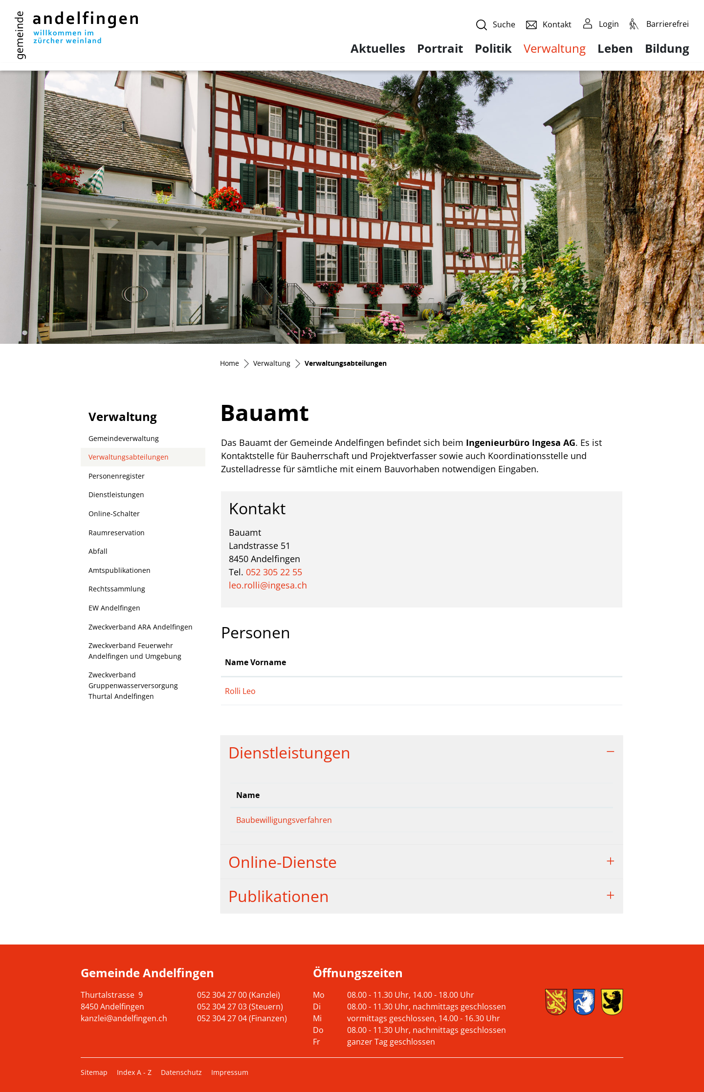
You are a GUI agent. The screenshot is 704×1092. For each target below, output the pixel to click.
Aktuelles (378, 48)
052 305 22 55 (274, 572)
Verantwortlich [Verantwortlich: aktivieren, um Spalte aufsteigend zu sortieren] (437, 795)
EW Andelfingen (114, 607)
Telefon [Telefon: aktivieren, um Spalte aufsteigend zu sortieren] (535, 795)
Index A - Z (134, 1072)
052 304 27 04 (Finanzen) (242, 1018)
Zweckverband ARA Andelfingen (140, 626)
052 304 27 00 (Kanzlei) (238, 994)
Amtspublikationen (119, 570)
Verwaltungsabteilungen (128, 459)
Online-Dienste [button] (282, 861)
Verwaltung (555, 48)
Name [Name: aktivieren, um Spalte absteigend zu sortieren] (248, 795)
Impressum (229, 1072)
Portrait (440, 48)
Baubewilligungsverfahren (284, 820)
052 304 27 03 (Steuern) (240, 1006)
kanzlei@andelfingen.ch (124, 1018)
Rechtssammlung (116, 588)
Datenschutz (181, 1072)
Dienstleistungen (116, 494)
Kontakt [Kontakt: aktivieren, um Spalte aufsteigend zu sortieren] (519, 662)
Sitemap (94, 1072)
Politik (493, 48)
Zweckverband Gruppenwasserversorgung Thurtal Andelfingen (133, 685)
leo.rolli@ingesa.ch (268, 585)
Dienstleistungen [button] (289, 752)
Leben (615, 48)
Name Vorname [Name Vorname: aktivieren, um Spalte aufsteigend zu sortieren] (255, 662)
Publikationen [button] (278, 895)
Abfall (98, 551)
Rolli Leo (240, 691)
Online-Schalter (114, 513)
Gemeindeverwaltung (123, 438)
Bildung (667, 48)
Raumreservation (116, 532)
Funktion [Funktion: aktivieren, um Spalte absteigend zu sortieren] (353, 662)
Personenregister (116, 476)
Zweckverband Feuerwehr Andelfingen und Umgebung (134, 651)
